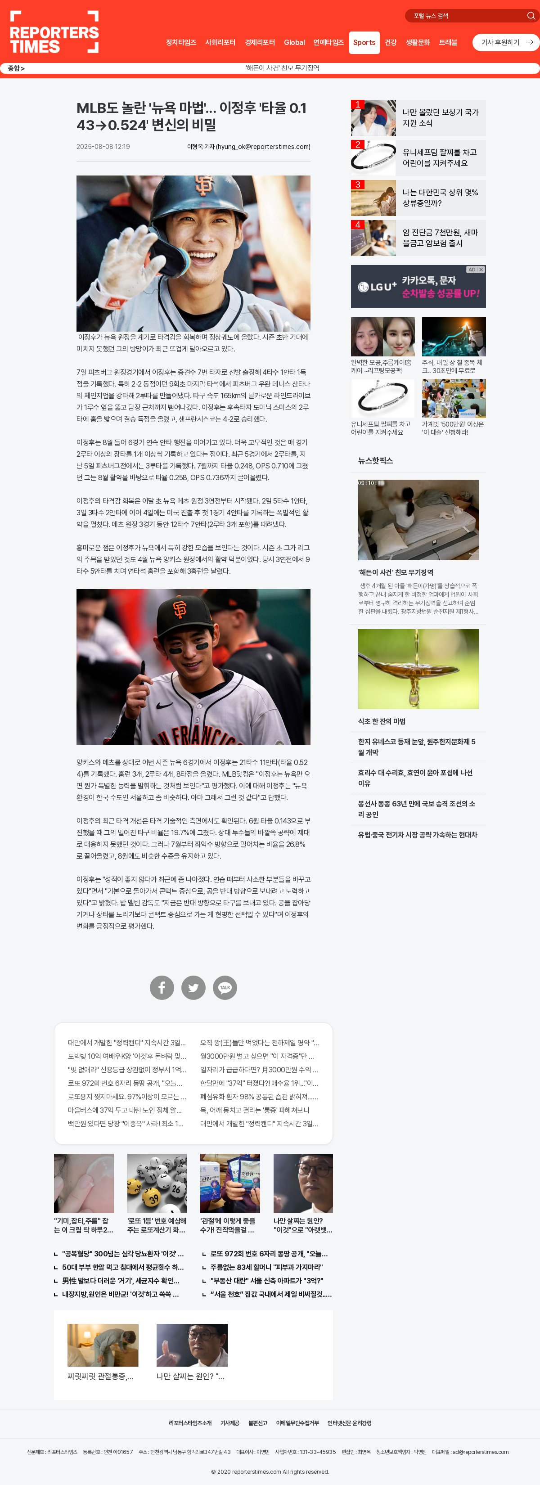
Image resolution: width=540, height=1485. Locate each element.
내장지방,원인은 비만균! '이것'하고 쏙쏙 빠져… (123, 1294)
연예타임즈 (329, 42)
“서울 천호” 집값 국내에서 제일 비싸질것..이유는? (272, 1294)
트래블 (448, 42)
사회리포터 (220, 42)
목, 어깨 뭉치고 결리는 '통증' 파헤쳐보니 (254, 1110)
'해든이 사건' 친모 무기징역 (283, 68)
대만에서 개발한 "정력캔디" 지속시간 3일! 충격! (259, 1124)
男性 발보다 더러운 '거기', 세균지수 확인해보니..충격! (123, 1281)
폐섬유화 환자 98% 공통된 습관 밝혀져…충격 (259, 1097)
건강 (391, 42)
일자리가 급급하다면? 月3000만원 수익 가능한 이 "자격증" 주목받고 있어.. (259, 1070)
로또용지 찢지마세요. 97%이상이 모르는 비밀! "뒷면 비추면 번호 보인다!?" (127, 1097)
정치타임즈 (181, 42)
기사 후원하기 (501, 42)
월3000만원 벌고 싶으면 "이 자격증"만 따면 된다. (259, 1056)
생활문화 (418, 42)
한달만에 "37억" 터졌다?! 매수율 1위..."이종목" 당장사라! (259, 1083)
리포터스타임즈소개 (190, 1423)
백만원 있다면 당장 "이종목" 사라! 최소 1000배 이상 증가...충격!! (127, 1124)
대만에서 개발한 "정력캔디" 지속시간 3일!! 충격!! (127, 1043)
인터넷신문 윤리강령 (349, 1423)
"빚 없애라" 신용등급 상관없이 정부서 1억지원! (127, 1070)
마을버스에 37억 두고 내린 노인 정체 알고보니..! (127, 1110)
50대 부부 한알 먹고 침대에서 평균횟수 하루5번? (123, 1267)
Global (294, 42)
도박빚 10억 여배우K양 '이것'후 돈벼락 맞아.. (127, 1056)
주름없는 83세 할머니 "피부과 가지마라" (267, 1267)
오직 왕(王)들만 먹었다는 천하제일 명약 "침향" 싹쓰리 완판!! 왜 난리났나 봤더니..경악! (259, 1043)
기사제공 (229, 1423)
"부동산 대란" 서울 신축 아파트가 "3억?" (267, 1281)
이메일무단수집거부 (297, 1423)
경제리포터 (260, 42)
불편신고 (257, 1423)
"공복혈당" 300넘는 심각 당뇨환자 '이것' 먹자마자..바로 (123, 1254)
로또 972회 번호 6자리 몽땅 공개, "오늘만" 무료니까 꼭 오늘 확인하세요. (127, 1083)
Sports (364, 42)
